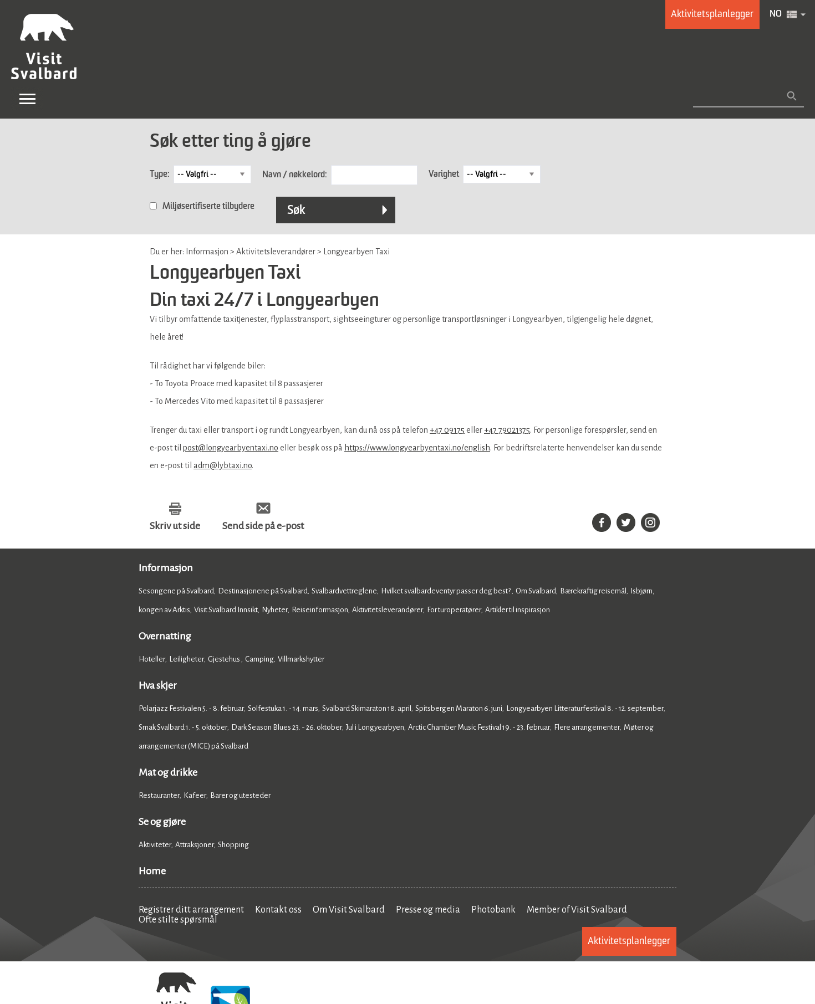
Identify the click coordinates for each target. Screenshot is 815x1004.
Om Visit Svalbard (349, 910)
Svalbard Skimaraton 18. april (366, 708)
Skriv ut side (175, 525)
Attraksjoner (194, 845)
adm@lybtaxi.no (222, 465)
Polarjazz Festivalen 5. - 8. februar (191, 708)
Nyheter (275, 610)
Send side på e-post (263, 525)
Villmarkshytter (301, 659)
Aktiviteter (155, 845)
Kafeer (195, 795)
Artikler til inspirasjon (517, 610)
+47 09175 (447, 430)
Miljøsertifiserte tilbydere (208, 206)
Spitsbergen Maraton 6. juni (458, 708)
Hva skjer (158, 685)
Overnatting (165, 636)
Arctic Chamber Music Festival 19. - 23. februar (479, 727)
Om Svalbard (536, 591)
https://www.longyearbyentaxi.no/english (417, 447)
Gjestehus (224, 659)
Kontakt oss (278, 910)
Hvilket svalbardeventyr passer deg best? (446, 591)
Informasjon (166, 567)
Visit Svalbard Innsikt (226, 610)
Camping (259, 659)
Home (152, 871)
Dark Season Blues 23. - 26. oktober (286, 727)
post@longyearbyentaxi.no (230, 447)
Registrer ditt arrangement (191, 910)
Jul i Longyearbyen (375, 727)
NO (776, 14)
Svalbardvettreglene (344, 591)
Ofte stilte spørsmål (178, 920)
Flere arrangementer (587, 727)
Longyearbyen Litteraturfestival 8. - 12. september (585, 708)
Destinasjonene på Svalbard (263, 591)
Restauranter (159, 795)
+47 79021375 (507, 430)
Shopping (234, 845)
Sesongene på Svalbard (176, 591)
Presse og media (428, 910)
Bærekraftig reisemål (593, 591)
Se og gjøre (162, 821)
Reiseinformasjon (320, 610)
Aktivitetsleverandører (387, 610)
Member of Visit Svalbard (577, 910)
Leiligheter (186, 659)
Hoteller (152, 659)
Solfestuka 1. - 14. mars (283, 708)
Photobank (493, 910)
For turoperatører (454, 610)
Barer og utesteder (240, 795)
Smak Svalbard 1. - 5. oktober (183, 727)
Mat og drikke (168, 772)
